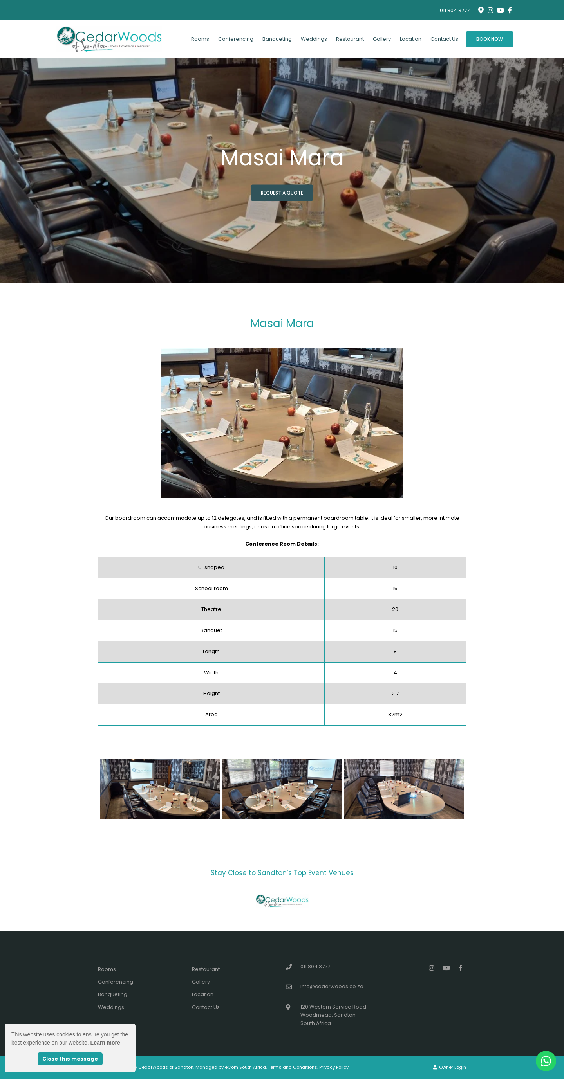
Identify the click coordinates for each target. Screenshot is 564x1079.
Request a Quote (282, 192)
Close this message (70, 1059)
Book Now (489, 39)
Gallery (382, 39)
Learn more (105, 1042)
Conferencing (235, 39)
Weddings (314, 39)
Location (410, 39)
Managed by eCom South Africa (230, 1067)
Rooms (200, 39)
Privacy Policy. (334, 1067)
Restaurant (350, 39)
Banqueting (277, 39)
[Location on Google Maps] (480, 10)
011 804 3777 (455, 10)
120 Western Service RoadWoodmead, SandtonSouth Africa (333, 1015)
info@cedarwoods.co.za (331, 986)
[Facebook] (510, 10)
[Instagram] (490, 10)
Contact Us (444, 39)
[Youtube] (500, 10)
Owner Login (449, 1067)
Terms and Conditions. (293, 1067)
